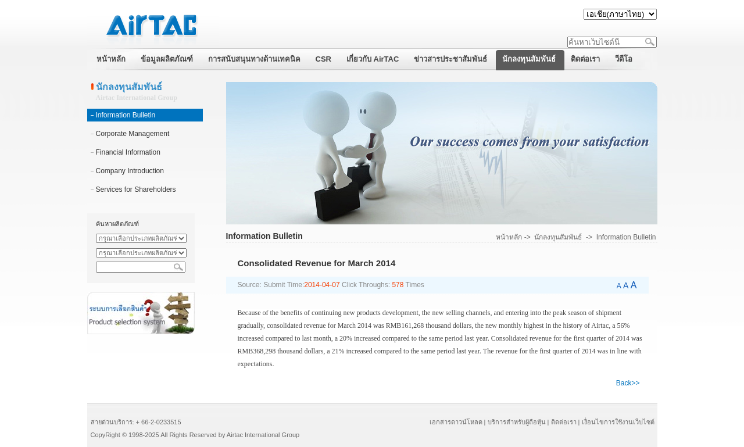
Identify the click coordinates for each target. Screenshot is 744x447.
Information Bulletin (126, 115)
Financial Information (128, 152)
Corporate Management (133, 134)
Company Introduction (130, 171)
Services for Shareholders (136, 189)
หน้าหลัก (509, 237)
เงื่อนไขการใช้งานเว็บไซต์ (618, 422)
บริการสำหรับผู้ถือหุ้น (517, 422)
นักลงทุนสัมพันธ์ (558, 237)
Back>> (628, 383)
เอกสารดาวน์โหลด (456, 422)
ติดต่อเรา (564, 422)
